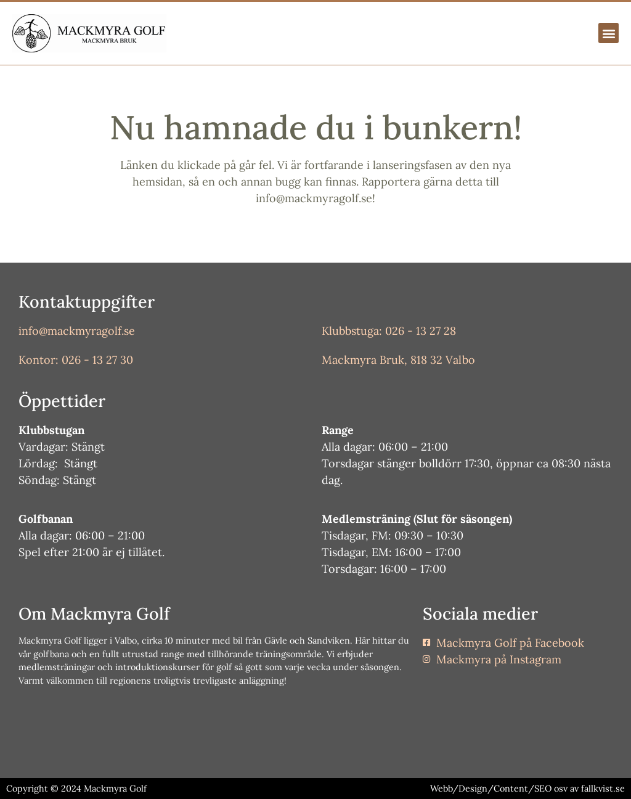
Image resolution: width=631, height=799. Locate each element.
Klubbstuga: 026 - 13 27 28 (389, 331)
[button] (608, 33)
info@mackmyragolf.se (76, 331)
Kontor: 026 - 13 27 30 (75, 360)
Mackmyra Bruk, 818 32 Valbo (398, 360)
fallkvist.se (603, 788)
